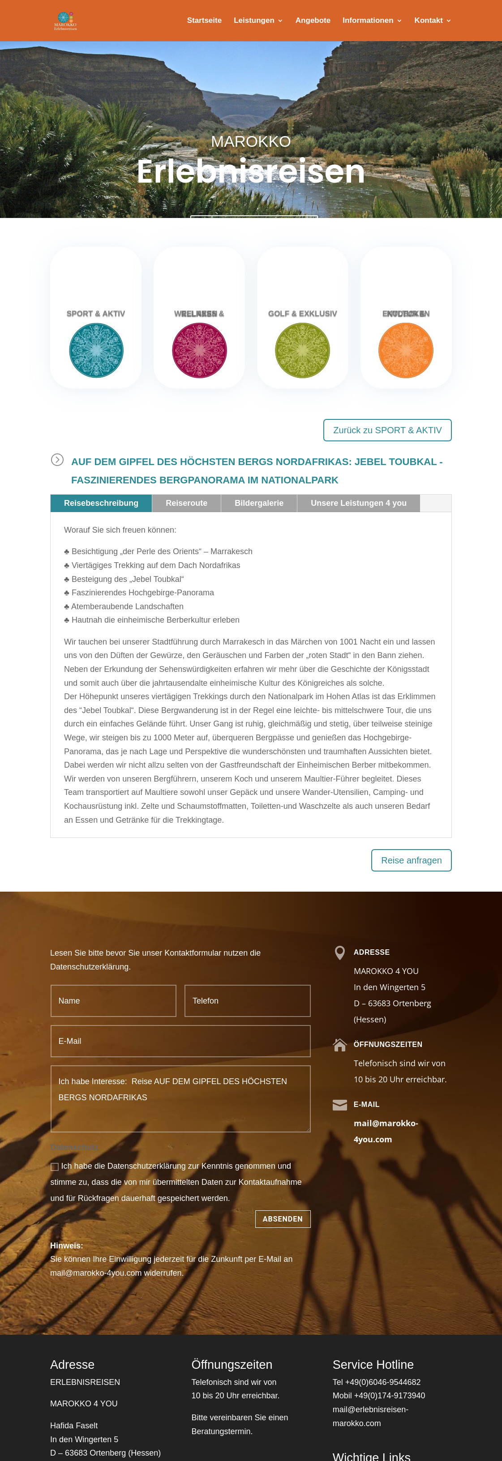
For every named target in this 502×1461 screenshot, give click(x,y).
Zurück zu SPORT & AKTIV (387, 430)
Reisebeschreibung (101, 503)
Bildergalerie (259, 503)
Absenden (283, 1219)
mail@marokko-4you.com (96, 1273)
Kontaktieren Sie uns (254, 227)
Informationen (368, 21)
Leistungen (254, 21)
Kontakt (429, 21)
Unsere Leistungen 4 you (359, 503)
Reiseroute (186, 503)
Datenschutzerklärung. (90, 966)
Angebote (313, 21)
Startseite (204, 21)
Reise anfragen (411, 860)
